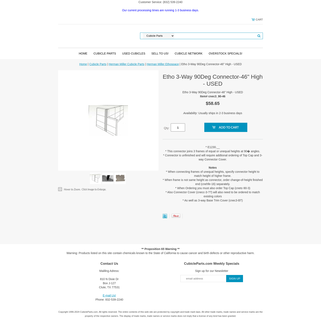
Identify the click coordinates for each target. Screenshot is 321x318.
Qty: (167, 128)
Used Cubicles (133, 53)
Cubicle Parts (105, 53)
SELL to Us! (159, 53)
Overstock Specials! (225, 53)
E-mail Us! (109, 295)
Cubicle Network (188, 53)
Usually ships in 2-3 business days (212, 113)
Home (83, 53)
